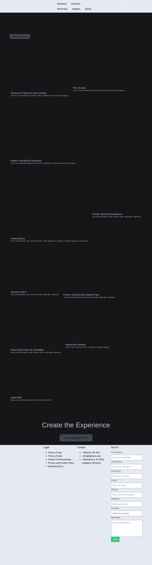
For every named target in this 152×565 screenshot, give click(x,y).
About (88, 9)
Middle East (32, 171)
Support (76, 9)
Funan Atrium (18, 251)
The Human (79, 91)
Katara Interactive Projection (26, 168)
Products (75, 3)
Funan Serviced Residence (107, 224)
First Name (116, 474)
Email (114, 502)
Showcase (62, 9)
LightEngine (52, 254)
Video (39, 99)
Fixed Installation (23, 99)
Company (116, 492)
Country (115, 530)
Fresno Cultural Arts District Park (81, 310)
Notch (52, 99)
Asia (12, 254)
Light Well (16, 419)
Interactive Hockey (75, 363)
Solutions (61, 3)
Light (28, 254)
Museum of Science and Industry (29, 96)
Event (12, 171)
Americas (14, 99)
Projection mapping (61, 99)
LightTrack (46, 99)
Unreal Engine (71, 171)
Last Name (116, 483)
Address (115, 520)
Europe (75, 94)
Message (115, 539)
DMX (45, 254)
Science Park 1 (19, 307)
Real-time (33, 99)
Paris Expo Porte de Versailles (27, 369)
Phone (114, 511)
